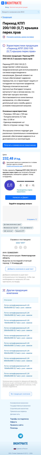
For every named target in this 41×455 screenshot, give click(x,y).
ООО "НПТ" (20, 243)
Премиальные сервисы (18, 411)
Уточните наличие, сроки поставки (20, 37)
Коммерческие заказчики (19, 403)
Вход (7, 7)
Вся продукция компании (20, 394)
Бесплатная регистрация (19, 7)
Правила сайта (16, 425)
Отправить (31, 219)
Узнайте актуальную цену (15, 166)
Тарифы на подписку (19, 419)
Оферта (13, 422)
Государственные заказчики (20, 406)
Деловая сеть (15, 414)
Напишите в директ (9, 385)
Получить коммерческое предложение (20, 145)
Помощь (14, 428)
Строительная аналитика (19, 408)
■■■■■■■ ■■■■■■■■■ (25, 181)
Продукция (7, 17)
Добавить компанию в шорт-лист (20, 269)
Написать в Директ (20, 197)
